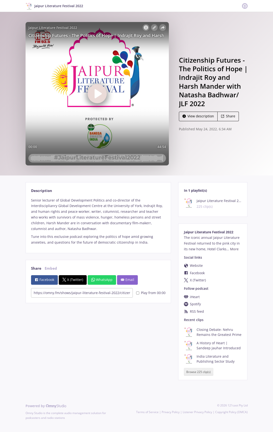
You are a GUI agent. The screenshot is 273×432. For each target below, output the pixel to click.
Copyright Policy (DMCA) (231, 412)
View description (198, 116)
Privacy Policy (171, 412)
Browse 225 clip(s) (198, 372)
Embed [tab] (51, 268)
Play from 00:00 (151, 292)
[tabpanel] (98, 221)
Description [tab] (41, 190)
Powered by (46, 406)
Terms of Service (147, 412)
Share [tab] (36, 268)
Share (228, 116)
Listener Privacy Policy (197, 412)
